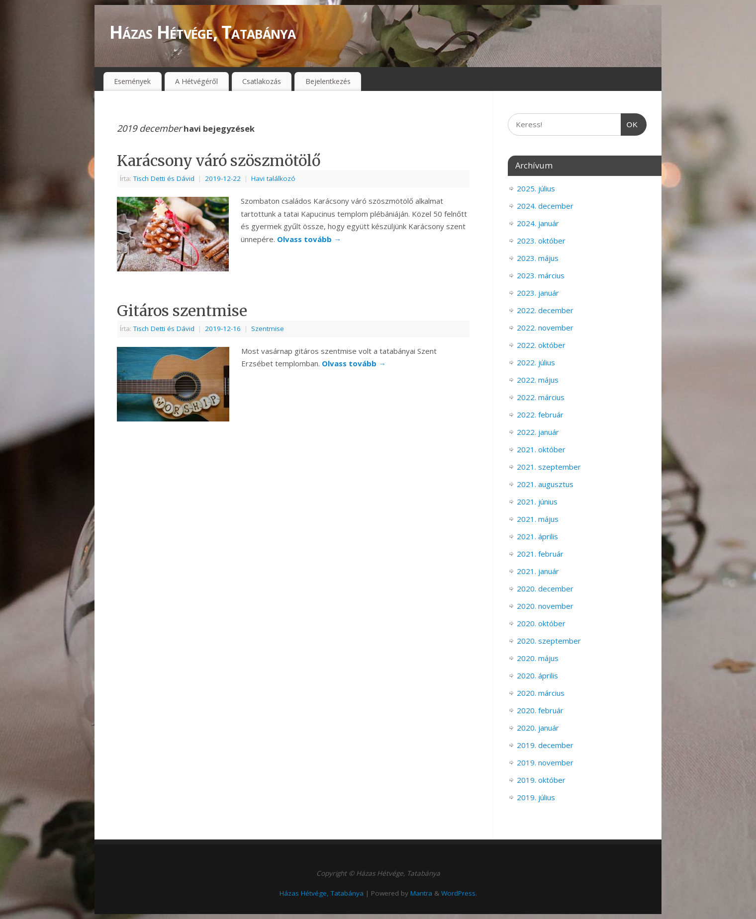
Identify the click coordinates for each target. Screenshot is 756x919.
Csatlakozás (261, 81)
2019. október (541, 780)
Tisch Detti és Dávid (163, 178)
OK (630, 123)
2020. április (537, 675)
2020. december (545, 588)
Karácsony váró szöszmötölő (219, 160)
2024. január (538, 223)
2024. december (545, 206)
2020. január (538, 728)
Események (132, 81)
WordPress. (459, 893)
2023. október (541, 241)
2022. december (545, 310)
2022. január (538, 432)
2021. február (540, 554)
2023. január (538, 293)
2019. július (536, 797)
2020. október (541, 623)
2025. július (536, 188)
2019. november (545, 762)
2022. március (541, 397)
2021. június (537, 501)
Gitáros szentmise (182, 310)
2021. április (537, 536)
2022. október (541, 345)
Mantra (421, 893)
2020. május (538, 658)
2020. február (540, 710)
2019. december (545, 745)
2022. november (545, 328)
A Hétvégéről (196, 81)
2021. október (541, 449)
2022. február (540, 414)
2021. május (538, 519)
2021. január (538, 571)
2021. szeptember (549, 467)
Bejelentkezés (328, 81)
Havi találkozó (273, 178)
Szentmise (267, 328)
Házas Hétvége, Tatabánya (202, 32)
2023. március (541, 275)
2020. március (541, 693)
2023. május (538, 258)
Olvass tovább (309, 239)
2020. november (545, 606)
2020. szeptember (549, 641)
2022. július (536, 362)
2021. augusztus (545, 484)
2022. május (538, 380)
